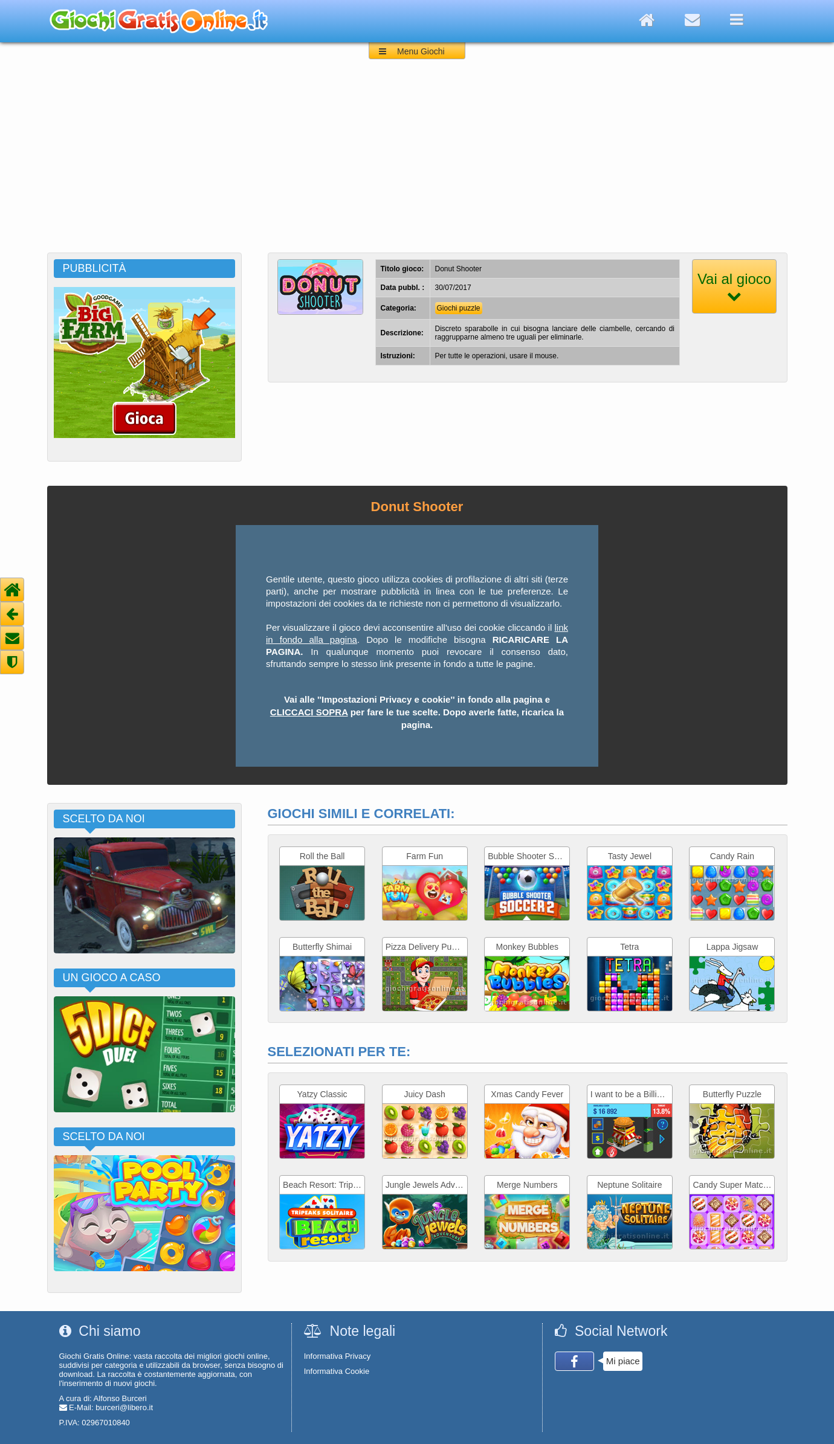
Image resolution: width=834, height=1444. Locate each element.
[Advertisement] (417, 162)
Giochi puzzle (458, 308)
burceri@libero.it (124, 1407)
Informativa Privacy (337, 1356)
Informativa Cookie (336, 1371)
